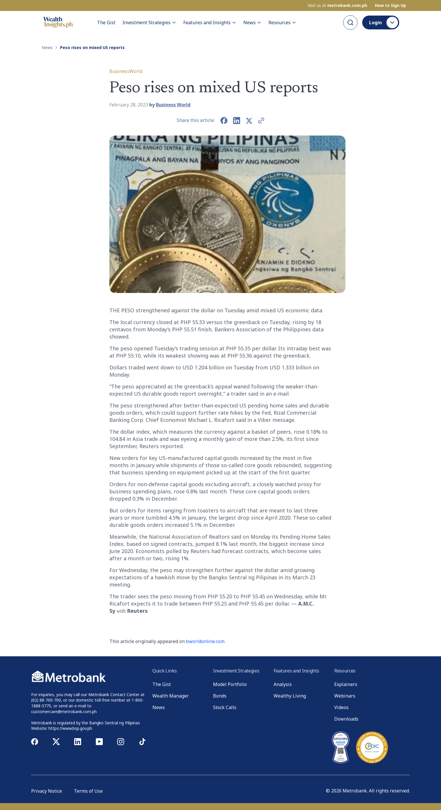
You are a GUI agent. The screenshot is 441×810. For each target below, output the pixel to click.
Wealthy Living (290, 696)
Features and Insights (209, 22)
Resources (282, 22)
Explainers (345, 684)
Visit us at (337, 5)
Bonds (220, 696)
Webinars (344, 696)
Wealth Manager (170, 696)
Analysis (283, 684)
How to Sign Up (390, 5)
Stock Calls (224, 707)
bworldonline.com (205, 641)
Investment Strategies (149, 22)
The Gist (106, 22)
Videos (341, 707)
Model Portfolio (230, 684)
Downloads (346, 719)
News (252, 22)
